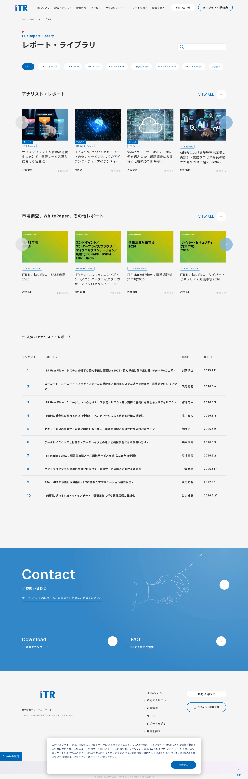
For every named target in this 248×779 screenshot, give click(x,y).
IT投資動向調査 (141, 66)
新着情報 (81, 7)
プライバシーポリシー (86, 756)
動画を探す (158, 7)
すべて (28, 66)
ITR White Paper (194, 66)
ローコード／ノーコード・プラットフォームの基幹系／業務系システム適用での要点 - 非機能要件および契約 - (111, 386)
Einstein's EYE (117, 66)
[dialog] (124, 756)
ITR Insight (94, 66)
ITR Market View (167, 66)
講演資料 (216, 66)
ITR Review (73, 66)
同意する (183, 764)
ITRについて (42, 7)
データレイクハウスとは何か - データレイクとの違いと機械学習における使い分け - (96, 442)
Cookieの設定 (11, 756)
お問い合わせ (183, 7)
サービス (96, 7)
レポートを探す (138, 7)
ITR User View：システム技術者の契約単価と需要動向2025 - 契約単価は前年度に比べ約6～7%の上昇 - (110, 370)
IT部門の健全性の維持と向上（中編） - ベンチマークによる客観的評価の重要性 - (95, 416)
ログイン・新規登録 (217, 7)
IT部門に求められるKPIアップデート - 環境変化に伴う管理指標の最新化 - (91, 495)
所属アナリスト (62, 7)
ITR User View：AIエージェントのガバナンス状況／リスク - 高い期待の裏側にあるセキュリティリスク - (110, 402)
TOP (24, 19)
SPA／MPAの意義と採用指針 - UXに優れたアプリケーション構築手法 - (89, 482)
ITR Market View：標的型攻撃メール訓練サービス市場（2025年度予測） (91, 455)
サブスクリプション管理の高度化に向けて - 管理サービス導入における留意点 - (94, 469)
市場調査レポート (115, 7)
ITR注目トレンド (49, 66)
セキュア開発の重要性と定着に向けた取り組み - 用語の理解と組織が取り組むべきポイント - (102, 429)
